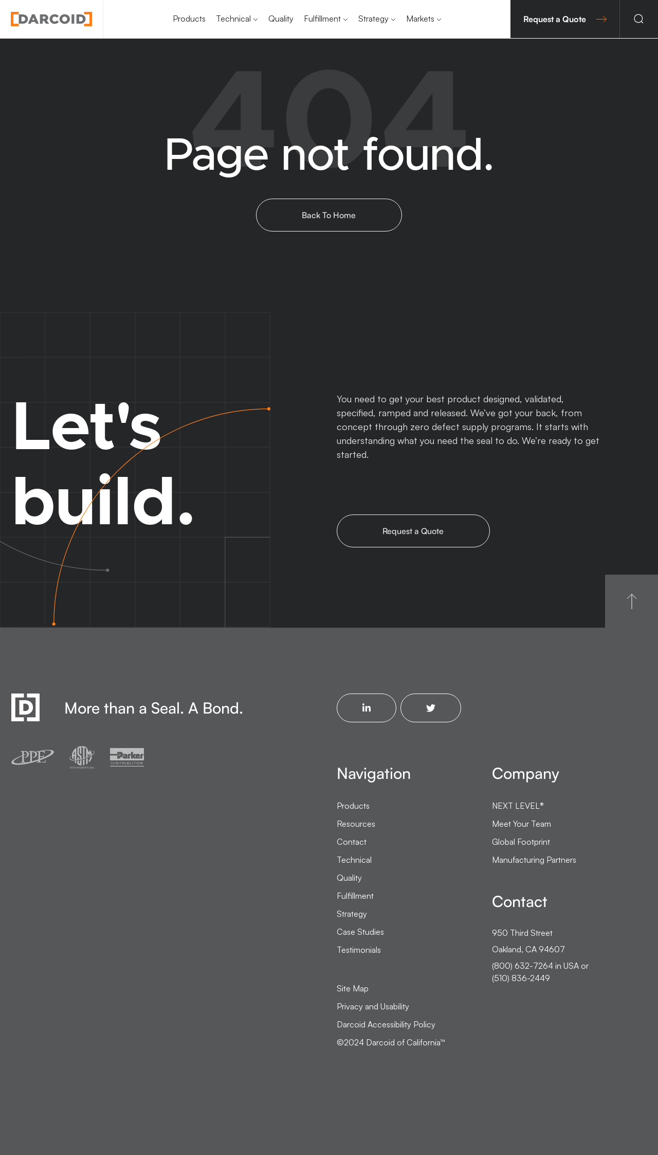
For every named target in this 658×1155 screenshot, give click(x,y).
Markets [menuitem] (420, 18)
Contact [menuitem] (352, 842)
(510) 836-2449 (521, 978)
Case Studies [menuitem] (360, 932)
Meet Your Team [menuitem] (521, 824)
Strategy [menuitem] (373, 18)
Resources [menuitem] (356, 824)
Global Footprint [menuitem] (521, 842)
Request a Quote (565, 19)
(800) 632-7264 (522, 966)
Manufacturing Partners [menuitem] (534, 860)
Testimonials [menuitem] (359, 950)
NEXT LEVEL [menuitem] (518, 805)
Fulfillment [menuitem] (322, 18)
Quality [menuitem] (281, 18)
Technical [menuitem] (233, 18)
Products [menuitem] (189, 18)
